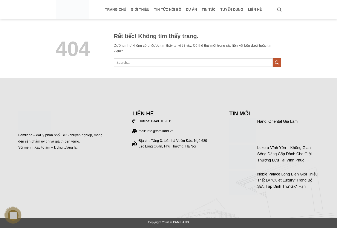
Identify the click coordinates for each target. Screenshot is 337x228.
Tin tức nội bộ (167, 9)
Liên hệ (255, 9)
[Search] (279, 9)
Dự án (191, 9)
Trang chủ (115, 9)
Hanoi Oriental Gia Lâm (277, 121)
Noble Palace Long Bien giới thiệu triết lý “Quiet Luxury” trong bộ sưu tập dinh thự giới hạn (287, 180)
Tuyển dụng (232, 9)
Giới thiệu (140, 9)
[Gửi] (277, 62)
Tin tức (209, 9)
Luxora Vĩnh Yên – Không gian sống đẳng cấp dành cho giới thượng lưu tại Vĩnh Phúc (284, 154)
